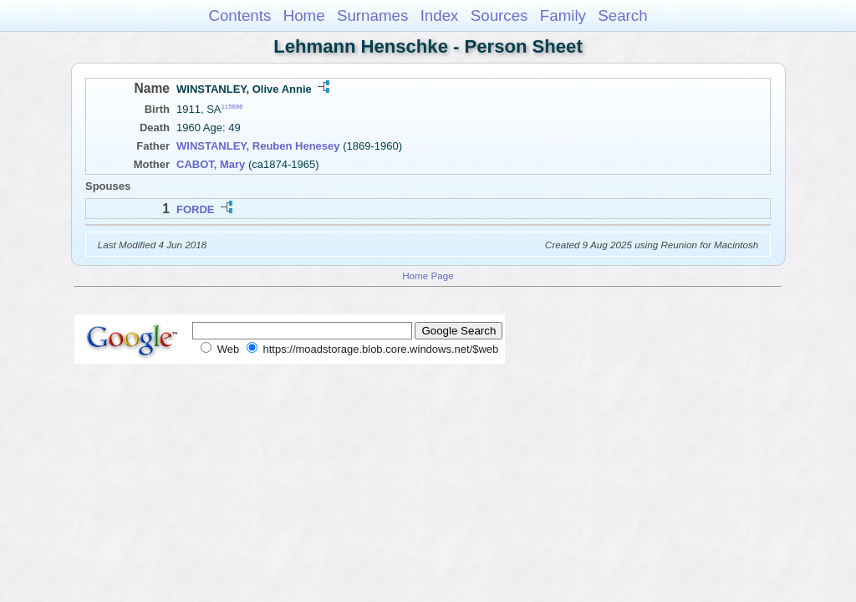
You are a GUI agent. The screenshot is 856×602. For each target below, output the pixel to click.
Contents (239, 15)
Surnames (372, 15)
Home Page (428, 275)
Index (439, 15)
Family (563, 15)
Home (304, 15)
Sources (499, 15)
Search (622, 15)
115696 (232, 106)
